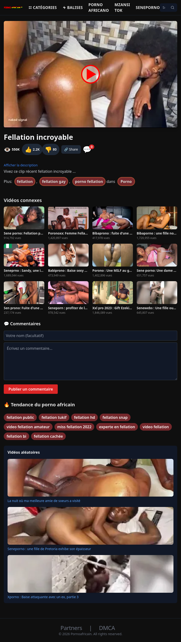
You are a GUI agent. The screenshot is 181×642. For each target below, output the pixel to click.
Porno (126, 181)
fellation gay (54, 181)
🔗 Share (71, 149)
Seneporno (148, 7)
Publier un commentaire (30, 389)
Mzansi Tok (122, 7)
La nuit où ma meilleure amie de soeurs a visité (44, 500)
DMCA (107, 628)
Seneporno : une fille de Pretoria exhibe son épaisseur (49, 549)
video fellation (156, 426)
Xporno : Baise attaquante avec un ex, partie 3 (43, 597)
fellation (25, 181)
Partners (72, 628)
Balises (72, 7)
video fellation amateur (28, 426)
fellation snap (115, 417)
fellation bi (16, 436)
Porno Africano (98, 7)
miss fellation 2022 (74, 426)
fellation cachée (48, 436)
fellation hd (84, 417)
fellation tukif (53, 417)
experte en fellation (117, 426)
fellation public (20, 417)
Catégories (42, 7)
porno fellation (89, 181)
